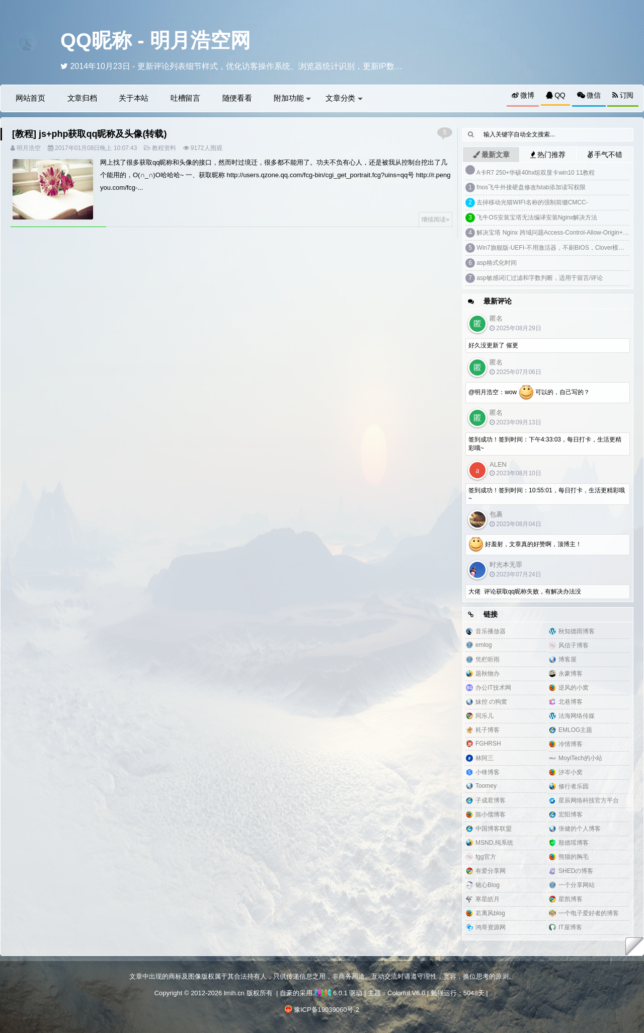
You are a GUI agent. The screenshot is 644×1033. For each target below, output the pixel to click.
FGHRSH (488, 743)
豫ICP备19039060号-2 (326, 1009)
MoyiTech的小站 (580, 758)
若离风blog (490, 913)
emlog (483, 644)
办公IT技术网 (493, 687)
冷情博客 (570, 744)
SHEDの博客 (575, 870)
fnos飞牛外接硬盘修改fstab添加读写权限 (531, 187)
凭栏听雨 (487, 659)
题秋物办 (487, 673)
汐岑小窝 (570, 772)
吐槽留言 (185, 98)
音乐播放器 (490, 631)
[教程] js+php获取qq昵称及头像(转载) (89, 134)
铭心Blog (487, 885)
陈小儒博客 (490, 814)
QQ (555, 95)
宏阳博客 (570, 814)
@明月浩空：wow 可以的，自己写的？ (529, 392)
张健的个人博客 (579, 828)
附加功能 (292, 98)
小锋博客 (487, 772)
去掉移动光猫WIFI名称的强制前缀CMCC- (532, 202)
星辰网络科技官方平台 (588, 800)
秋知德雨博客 (576, 631)
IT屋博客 (570, 927)
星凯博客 (570, 899)
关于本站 (133, 98)
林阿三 (484, 758)
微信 (589, 95)
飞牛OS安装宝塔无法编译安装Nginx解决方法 (536, 217)
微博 (523, 95)
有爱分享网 (490, 870)
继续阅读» (435, 219)
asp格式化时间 (496, 262)
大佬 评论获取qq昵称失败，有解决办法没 (524, 591)
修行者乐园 (573, 786)
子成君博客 (490, 800)
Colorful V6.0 (406, 993)
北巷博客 (570, 701)
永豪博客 (570, 673)
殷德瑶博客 (573, 842)
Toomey (486, 785)
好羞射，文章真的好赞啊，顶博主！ (525, 544)
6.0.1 (331, 993)
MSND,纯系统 (494, 842)
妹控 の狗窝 (491, 701)
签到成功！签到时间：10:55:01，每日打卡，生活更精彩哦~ (546, 494)
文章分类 (344, 98)
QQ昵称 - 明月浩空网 (155, 40)
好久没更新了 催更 (493, 345)
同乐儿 (484, 715)
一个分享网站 (576, 885)
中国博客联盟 (493, 828)
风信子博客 (573, 645)
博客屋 (567, 659)
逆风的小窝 (573, 687)
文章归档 (82, 98)
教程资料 (164, 148)
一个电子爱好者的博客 (588, 913)
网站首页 (30, 98)
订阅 (622, 95)
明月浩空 (29, 148)
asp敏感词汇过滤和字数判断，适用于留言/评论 (539, 277)
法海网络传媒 (576, 715)
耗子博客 (487, 729)
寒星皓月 (487, 899)
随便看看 (237, 98)
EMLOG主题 (575, 729)
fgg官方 (485, 856)
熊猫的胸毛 (573, 856)
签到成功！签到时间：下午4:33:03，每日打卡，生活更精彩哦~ (544, 444)
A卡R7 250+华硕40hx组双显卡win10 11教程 (535, 172)
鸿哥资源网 (490, 927)
